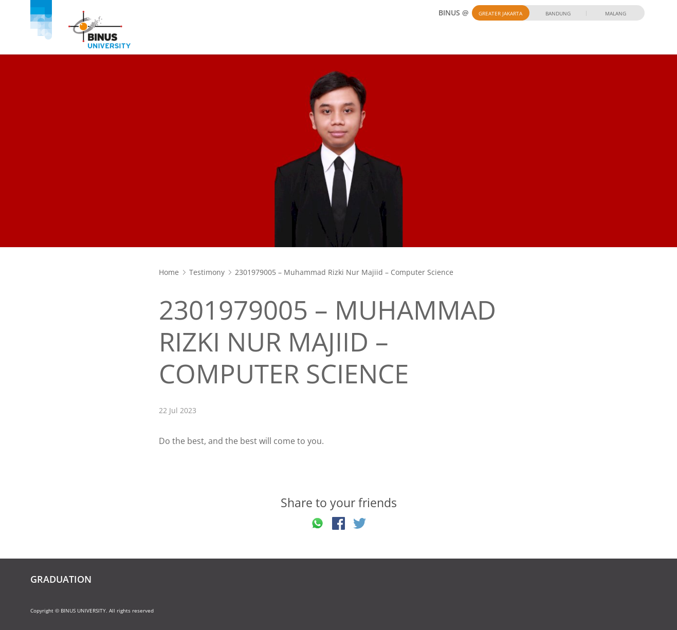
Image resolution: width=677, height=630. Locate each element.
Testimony (207, 272)
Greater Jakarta (500, 13)
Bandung (558, 13)
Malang (615, 13)
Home (169, 272)
